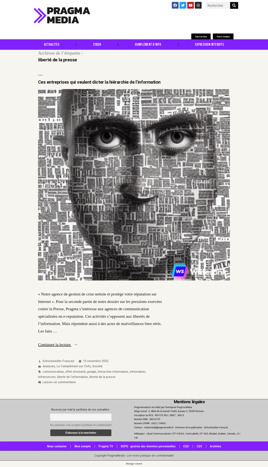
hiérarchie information (113, 371)
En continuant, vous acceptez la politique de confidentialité (81, 425)
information (137, 371)
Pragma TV (105, 446)
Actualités (51, 44)
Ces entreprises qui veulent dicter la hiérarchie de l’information (99, 82)
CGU (186, 446)
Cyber (97, 44)
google (91, 371)
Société (97, 366)
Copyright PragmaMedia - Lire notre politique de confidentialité (134, 455)
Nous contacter (57, 446)
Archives (215, 446)
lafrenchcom (47, 377)
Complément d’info (148, 44)
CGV (199, 446)
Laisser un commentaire (59, 382)
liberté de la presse (102, 377)
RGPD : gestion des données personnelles (148, 446)
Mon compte (82, 446)
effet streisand (75, 371)
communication (53, 371)
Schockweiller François (58, 361)
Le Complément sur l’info (74, 366)
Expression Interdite (209, 44)
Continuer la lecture (58, 344)
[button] (201, 36)
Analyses (49, 366)
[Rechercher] (234, 5)
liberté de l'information (72, 377)
